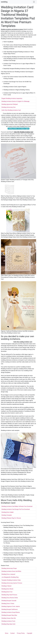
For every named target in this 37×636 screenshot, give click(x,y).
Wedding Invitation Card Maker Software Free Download (16, 506)
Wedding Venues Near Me (8, 618)
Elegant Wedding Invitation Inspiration (11, 98)
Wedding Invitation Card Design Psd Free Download (15, 509)
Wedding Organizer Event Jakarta (10, 606)
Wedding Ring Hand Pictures (9, 594)
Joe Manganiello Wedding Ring (9, 577)
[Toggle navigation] (34, 1)
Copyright (29, 633)
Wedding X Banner (6, 586)
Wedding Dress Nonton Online (9, 597)
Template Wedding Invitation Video (11, 580)
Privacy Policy (21, 633)
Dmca (6, 633)
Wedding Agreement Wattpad (9, 104)
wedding (4, 2)
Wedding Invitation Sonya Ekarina (10, 612)
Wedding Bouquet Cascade (8, 600)
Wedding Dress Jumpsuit (8, 574)
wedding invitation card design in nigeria (18, 128)
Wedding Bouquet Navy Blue (9, 615)
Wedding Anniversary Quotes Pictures (11, 583)
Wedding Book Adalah (7, 512)
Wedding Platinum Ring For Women (11, 518)
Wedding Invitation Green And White (11, 571)
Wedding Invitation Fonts (8, 621)
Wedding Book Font (6, 592)
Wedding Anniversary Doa (8, 107)
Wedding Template (6, 515)
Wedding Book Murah (7, 589)
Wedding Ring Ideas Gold (8, 624)
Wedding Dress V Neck (7, 603)
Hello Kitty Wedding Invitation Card (11, 110)
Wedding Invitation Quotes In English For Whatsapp (15, 101)
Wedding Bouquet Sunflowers (9, 609)
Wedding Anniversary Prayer (9, 568)
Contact (12, 633)
